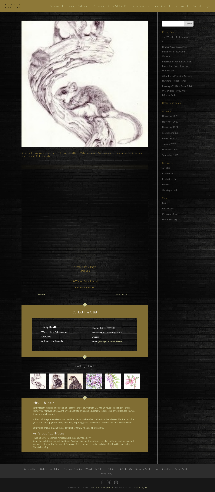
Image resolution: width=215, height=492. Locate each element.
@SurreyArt (141, 487)
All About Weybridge (103, 487)
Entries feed (168, 208)
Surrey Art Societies (118, 6)
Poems (165, 184)
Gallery (43, 469)
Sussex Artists (182, 6)
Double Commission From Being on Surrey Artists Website (175, 51)
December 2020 (170, 138)
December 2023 (170, 116)
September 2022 (170, 132)
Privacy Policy (106, 473)
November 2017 (170, 149)
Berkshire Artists (140, 6)
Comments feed (170, 214)
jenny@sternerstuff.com (110, 341)
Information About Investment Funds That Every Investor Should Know (177, 66)
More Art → (121, 294)
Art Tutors (98, 6)
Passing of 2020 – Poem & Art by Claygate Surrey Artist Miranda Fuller (177, 90)
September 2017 (170, 155)
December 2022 (170, 127)
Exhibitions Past (170, 179)
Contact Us (198, 6)
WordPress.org (170, 219)
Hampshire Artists (162, 6)
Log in (165, 203)
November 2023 (170, 121)
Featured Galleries (77, 6)
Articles (166, 167)
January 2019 (169, 144)
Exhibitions (167, 173)
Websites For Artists (95, 469)
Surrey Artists (57, 6)
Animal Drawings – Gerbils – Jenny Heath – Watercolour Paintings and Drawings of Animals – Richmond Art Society (83, 154)
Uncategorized (169, 190)
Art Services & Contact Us (120, 469)
